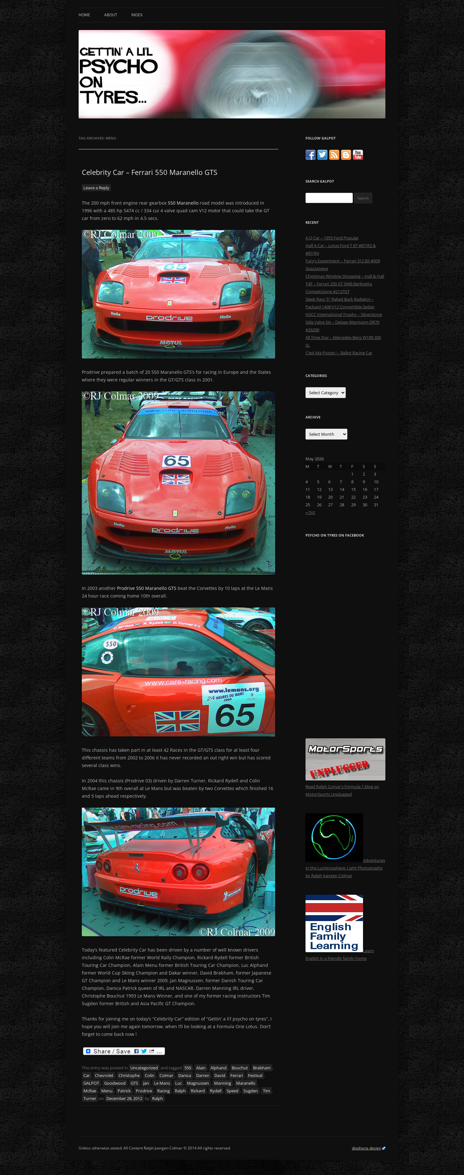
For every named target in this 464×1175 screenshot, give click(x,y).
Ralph (180, 1091)
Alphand (219, 1068)
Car (86, 1075)
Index (137, 15)
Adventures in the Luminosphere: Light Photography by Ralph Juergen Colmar (345, 867)
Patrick (124, 1091)
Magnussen (198, 1083)
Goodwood (115, 1083)
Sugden (251, 1091)
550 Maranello (183, 203)
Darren (202, 1075)
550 (187, 1068)
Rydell (215, 1091)
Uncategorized (144, 1068)
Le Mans (162, 1083)
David (219, 1075)
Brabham (262, 1068)
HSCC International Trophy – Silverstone (343, 314)
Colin (149, 1075)
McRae (89, 1091)
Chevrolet (104, 1075)
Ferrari (236, 1075)
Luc (178, 1083)
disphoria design (366, 1148)
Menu (106, 1091)
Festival (255, 1075)
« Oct (310, 512)
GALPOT (91, 1083)
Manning (222, 1083)
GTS (134, 1083)
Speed (232, 1091)
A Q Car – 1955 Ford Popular (332, 238)
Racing (163, 1091)
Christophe (129, 1075)
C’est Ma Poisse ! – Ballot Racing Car (338, 353)
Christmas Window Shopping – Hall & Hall (344, 276)
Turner (89, 1098)
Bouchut (240, 1068)
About (110, 15)
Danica (184, 1075)
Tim (266, 1091)
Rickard (198, 1091)
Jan (146, 1083)
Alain (200, 1068)
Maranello (245, 1083)
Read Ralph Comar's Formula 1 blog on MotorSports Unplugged (345, 786)
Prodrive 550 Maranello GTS (146, 588)
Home (84, 15)
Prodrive (144, 1091)
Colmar (166, 1075)
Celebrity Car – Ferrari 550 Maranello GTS (149, 172)
